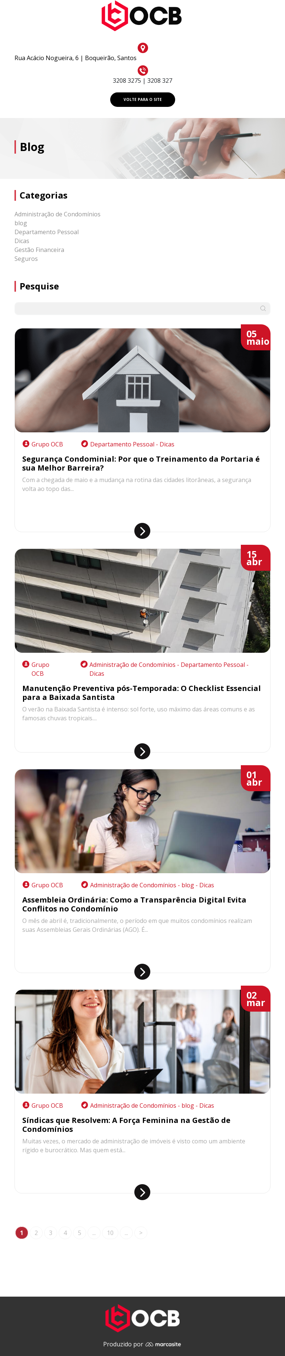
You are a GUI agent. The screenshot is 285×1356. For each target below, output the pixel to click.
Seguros (26, 259)
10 (110, 1233)
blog (20, 223)
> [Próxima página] (140, 1233)
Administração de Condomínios (57, 214)
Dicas (21, 241)
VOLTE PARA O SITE (143, 99)
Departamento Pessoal (46, 232)
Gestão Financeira (39, 250)
